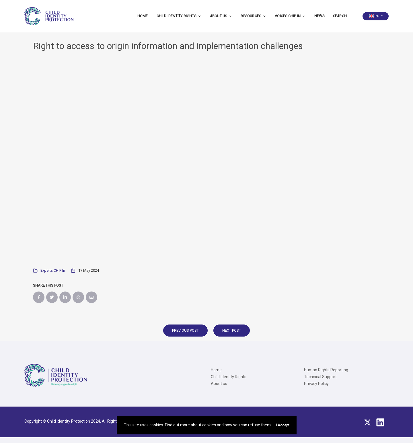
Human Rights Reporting (326, 370)
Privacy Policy (316, 383)
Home (142, 16)
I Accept (282, 425)
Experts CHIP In (52, 270)
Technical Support (320, 376)
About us (221, 16)
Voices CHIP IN (290, 16)
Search (340, 16)
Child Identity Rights (179, 16)
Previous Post (185, 330)
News (319, 16)
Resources (253, 16)
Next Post (231, 330)
